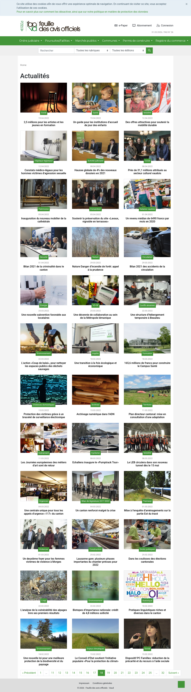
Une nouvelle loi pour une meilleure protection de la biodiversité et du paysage (43, 661)
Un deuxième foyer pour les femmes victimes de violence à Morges (44, 560)
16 (87, 672)
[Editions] (128, 50)
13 (66, 672)
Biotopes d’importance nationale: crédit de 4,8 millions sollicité (95, 611)
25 (150, 672)
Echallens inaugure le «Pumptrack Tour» (95, 462)
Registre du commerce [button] (171, 40)
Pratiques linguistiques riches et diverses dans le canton (147, 611)
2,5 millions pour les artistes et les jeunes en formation (44, 124)
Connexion (164, 25)
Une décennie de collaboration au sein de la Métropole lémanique (95, 316)
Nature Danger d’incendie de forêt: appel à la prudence (95, 268)
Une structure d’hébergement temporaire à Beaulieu (147, 316)
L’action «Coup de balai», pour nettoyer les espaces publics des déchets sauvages (43, 366)
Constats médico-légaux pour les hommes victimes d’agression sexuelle (43, 172)
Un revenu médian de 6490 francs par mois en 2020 (147, 220)
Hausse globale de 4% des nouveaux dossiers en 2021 (95, 172)
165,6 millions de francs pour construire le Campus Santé (147, 364)
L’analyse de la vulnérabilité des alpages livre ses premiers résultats (43, 611)
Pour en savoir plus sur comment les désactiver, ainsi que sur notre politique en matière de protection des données (82, 11)
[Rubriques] (92, 50)
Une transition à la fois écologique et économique (95, 364)
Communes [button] (110, 40)
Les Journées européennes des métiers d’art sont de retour (43, 464)
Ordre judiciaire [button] (29, 40)
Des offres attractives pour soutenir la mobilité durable (147, 124)
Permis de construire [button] (136, 40)
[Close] (186, 4)
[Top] (181, 684)
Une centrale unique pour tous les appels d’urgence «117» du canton (44, 512)
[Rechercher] (149, 50)
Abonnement (142, 25)
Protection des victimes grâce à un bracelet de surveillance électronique (43, 416)
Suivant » (173, 672)
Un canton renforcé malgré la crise (96, 510)
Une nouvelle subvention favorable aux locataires (43, 316)
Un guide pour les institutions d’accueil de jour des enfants (95, 124)
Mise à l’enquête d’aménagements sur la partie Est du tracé (147, 512)
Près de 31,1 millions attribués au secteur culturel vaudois (147, 172)
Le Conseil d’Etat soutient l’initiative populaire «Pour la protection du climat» (95, 660)
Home (23, 65)
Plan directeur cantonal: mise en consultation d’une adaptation (147, 416)
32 (162, 672)
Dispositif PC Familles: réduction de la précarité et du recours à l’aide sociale (147, 660)
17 (94, 672)
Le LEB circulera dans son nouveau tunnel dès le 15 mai (147, 464)
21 (122, 672)
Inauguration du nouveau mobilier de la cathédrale (43, 220)
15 (80, 672)
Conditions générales (102, 683)
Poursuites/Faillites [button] (57, 40)
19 (108, 672)
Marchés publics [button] (86, 40)
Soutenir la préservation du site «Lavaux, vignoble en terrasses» (95, 220)
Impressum (84, 683)
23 (136, 672)
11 (52, 672)
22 (129, 672)
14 (73, 672)
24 (143, 672)
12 (59, 672)
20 (115, 672)
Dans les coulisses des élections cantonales (147, 560)
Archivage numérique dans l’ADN (96, 414)
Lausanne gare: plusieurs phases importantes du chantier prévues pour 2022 (95, 561)
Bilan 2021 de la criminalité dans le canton (43, 268)
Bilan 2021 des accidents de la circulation (147, 268)
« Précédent (29, 672)
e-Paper (121, 25)
